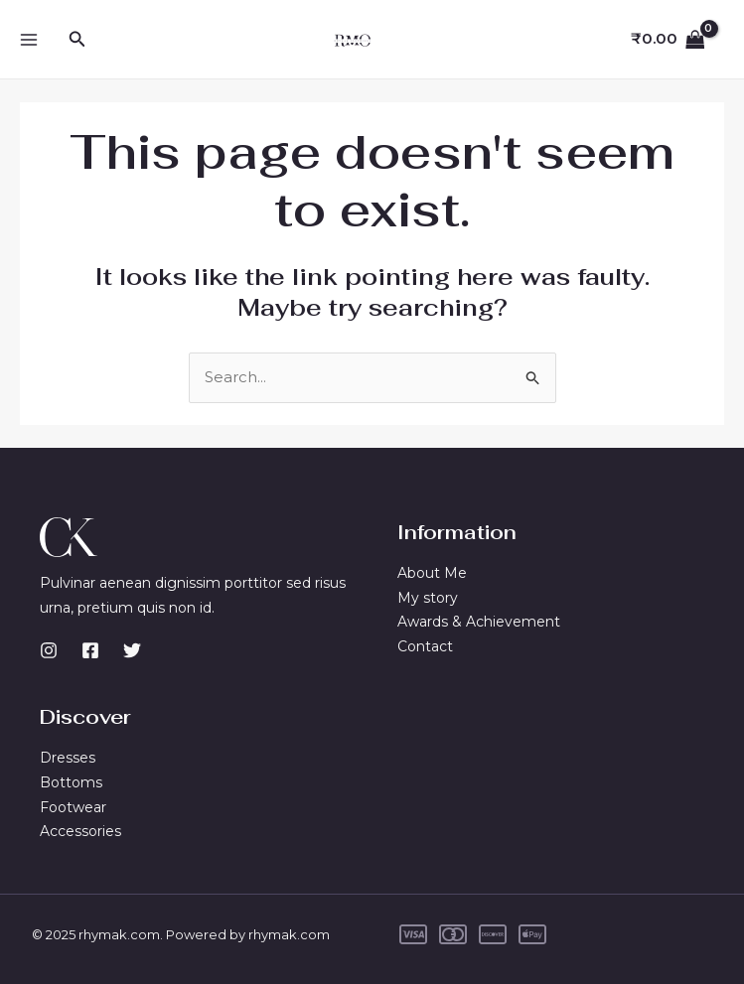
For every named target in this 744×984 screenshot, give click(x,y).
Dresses (67, 758)
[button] (77, 40)
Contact (425, 646)
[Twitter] (132, 650)
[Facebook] (90, 650)
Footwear (73, 807)
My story (427, 598)
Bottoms (71, 782)
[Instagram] (49, 650)
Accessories (80, 831)
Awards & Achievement (478, 622)
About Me (432, 573)
